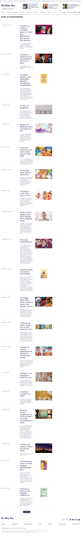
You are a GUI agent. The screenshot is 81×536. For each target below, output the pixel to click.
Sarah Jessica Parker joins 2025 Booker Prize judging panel (26, 216)
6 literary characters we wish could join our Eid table (26, 151)
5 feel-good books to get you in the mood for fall (26, 326)
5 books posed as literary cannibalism (26, 271)
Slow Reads (42, 12)
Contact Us (15, 524)
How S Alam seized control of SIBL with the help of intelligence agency (53, 6)
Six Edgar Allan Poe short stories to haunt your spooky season (26, 302)
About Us (3, 524)
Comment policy (28, 524)
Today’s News (70, 12)
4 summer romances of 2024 (25, 394)
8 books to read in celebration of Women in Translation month (26, 352)
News (3, 12)
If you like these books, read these (25, 172)
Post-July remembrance (26, 241)
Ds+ (54, 12)
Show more (27, 511)
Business (15, 12)
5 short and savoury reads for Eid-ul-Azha (26, 447)
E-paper (64, 12)
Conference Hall (76, 524)
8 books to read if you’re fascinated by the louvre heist (26, 59)
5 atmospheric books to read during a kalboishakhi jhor (26, 465)
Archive (50, 524)
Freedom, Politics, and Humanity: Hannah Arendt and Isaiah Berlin (25, 80)
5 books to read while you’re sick (25, 193)
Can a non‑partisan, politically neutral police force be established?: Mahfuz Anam (33, 6)
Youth (49, 12)
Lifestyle (28, 12)
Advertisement (61, 524)
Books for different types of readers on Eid (26, 127)
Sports (21, 12)
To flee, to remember (24, 107)
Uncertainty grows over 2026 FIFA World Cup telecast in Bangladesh (74, 6)
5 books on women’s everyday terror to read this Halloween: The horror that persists (26, 33)
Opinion (8, 12)
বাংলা (60, 12)
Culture (35, 12)
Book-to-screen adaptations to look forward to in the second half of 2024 (26, 416)
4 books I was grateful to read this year (26, 375)
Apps (40, 524)
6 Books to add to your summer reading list (25, 492)
